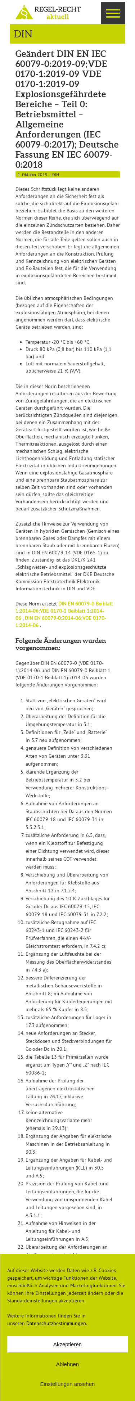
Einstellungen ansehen (67, 1384)
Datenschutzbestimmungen (56, 1323)
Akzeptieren (67, 1344)
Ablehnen (67, 1364)
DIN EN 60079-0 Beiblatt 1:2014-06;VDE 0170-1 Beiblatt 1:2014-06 (64, 610)
